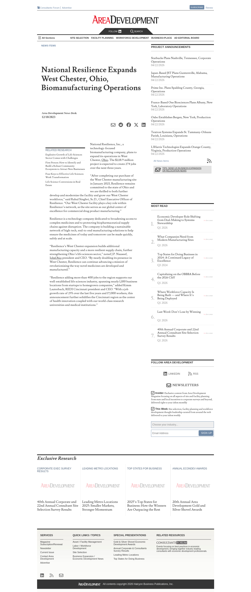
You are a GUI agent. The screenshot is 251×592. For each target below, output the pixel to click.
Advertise (67, 7)
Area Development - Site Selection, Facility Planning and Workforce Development (125, 19)
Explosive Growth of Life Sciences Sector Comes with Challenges (63, 156)
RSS (193, 374)
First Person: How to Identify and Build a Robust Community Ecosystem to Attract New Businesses (65, 166)
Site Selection (80, 552)
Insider (181, 398)
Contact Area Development (47, 557)
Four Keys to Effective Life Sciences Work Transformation (64, 175)
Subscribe (197, 7)
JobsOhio (56, 258)
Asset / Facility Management (87, 542)
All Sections (48, 38)
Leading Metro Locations (126, 555)
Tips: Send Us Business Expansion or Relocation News (181, 169)
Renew (209, 7)
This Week (182, 412)
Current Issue (47, 552)
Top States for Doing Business (129, 558)
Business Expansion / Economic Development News (88, 557)
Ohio (104, 160)
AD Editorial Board (186, 38)
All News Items (161, 161)
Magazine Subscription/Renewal (51, 543)
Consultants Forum (50, 7)
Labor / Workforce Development (82, 547)
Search (136, 31)
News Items (48, 45)
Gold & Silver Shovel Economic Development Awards (129, 543)
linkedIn (171, 374)
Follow (115, 31)
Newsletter (45, 548)
